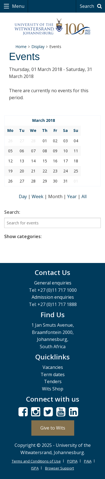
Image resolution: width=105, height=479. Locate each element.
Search (92, 6)
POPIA (72, 461)
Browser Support (59, 468)
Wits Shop (52, 389)
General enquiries (52, 283)
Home (21, 46)
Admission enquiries (53, 297)
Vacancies (53, 367)
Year (72, 196)
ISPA (35, 468)
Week (38, 196)
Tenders (53, 381)
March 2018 (43, 120)
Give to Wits (52, 428)
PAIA (88, 461)
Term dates (53, 374)
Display (38, 46)
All (84, 196)
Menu (17, 6)
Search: (12, 212)
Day (23, 196)
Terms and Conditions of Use (36, 461)
